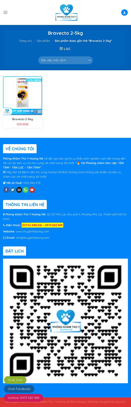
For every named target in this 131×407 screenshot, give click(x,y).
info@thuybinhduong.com (33, 238)
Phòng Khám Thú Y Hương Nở (23, 158)
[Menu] (5, 12)
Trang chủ (25, 41)
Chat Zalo (15, 380)
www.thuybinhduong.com (32, 231)
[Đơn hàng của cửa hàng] (65, 60)
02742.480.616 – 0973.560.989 (42, 225)
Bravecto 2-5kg (22, 119)
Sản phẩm (43, 41)
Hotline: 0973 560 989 (23, 398)
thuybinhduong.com (113, 401)
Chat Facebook (19, 389)
